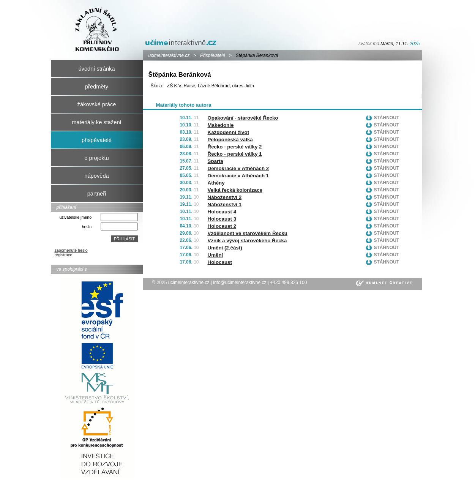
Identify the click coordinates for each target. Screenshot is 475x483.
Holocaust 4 (222, 212)
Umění (215, 255)
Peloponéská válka (230, 139)
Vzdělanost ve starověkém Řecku (247, 233)
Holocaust (220, 262)
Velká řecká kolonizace (235, 190)
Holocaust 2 (222, 226)
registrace (64, 255)
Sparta (215, 161)
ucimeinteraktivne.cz (169, 55)
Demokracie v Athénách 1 (238, 175)
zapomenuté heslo (71, 250)
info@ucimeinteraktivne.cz (239, 282)
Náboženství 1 (225, 204)
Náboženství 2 (225, 197)
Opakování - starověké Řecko (243, 118)
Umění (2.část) (225, 248)
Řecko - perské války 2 (235, 147)
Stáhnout (386, 117)
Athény (216, 183)
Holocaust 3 (222, 219)
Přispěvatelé (212, 55)
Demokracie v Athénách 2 (238, 168)
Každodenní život (228, 132)
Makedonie (221, 125)
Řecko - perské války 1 (235, 154)
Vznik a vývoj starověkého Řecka (247, 240)
